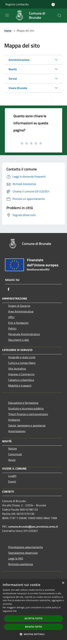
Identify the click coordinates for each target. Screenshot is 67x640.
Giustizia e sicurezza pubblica (26, 408)
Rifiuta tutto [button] (33, 626)
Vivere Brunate (18, 88)
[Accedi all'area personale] (53, 4)
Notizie (12, 448)
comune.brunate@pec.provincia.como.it (33, 526)
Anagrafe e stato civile (21, 357)
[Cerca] (59, 15)
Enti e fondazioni (18, 323)
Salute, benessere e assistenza (26, 425)
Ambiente (14, 420)
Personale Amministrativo (24, 334)
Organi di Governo (19, 306)
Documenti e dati (18, 340)
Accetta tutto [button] (33, 618)
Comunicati (15, 454)
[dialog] (33, 609)
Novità (13, 69)
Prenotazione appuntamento (25, 547)
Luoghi (12, 476)
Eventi (12, 481)
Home (7, 30)
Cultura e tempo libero (21, 363)
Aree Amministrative (21, 311)
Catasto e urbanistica (21, 380)
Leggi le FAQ (15, 558)
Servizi (13, 78)
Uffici (11, 317)
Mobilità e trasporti (19, 385)
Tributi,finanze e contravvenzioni (28, 414)
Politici (12, 328)
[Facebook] (8, 289)
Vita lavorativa (17, 368)
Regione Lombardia (17, 4)
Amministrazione (19, 60)
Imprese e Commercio (21, 374)
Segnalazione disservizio (23, 553)
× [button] (63, 583)
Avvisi (12, 460)
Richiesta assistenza (20, 564)
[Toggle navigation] (7, 15)
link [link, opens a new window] (15, 611)
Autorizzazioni (17, 431)
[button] (33, 634)
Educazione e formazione (23, 403)
